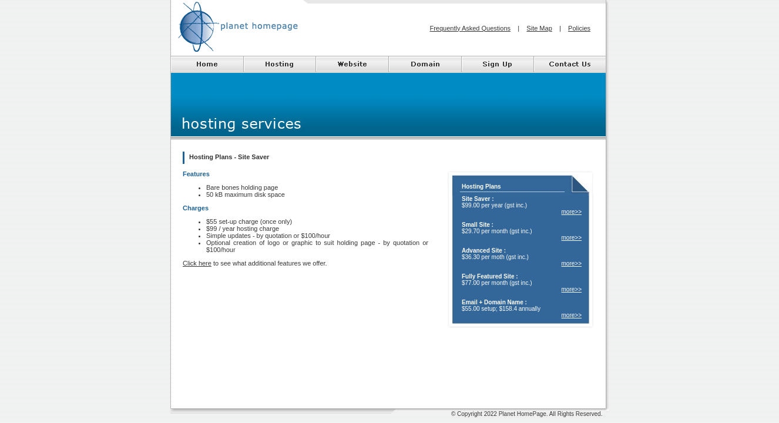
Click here (197, 263)
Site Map (539, 28)
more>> (572, 212)
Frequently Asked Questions (470, 28)
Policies (579, 28)
